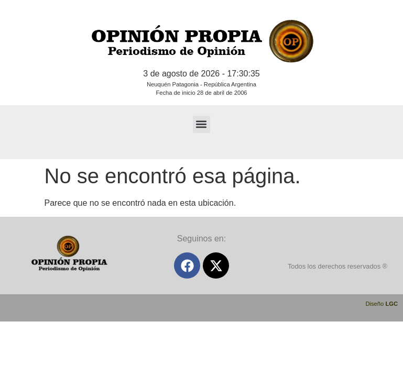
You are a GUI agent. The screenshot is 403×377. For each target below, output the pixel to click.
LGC (391, 304)
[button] (201, 124)
